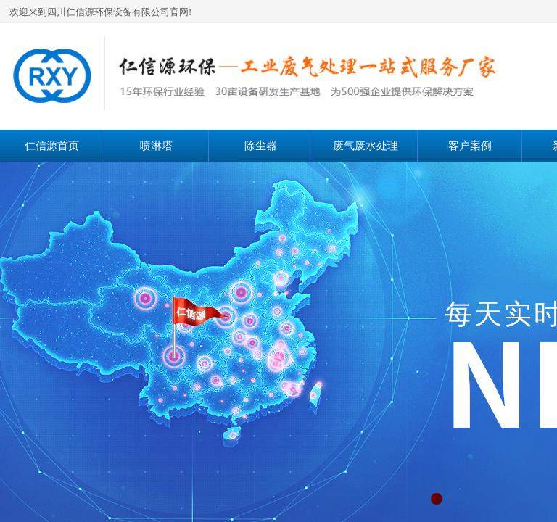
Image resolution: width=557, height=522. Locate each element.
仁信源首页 (52, 146)
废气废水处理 (365, 146)
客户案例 (470, 146)
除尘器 (260, 146)
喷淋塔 (156, 146)
